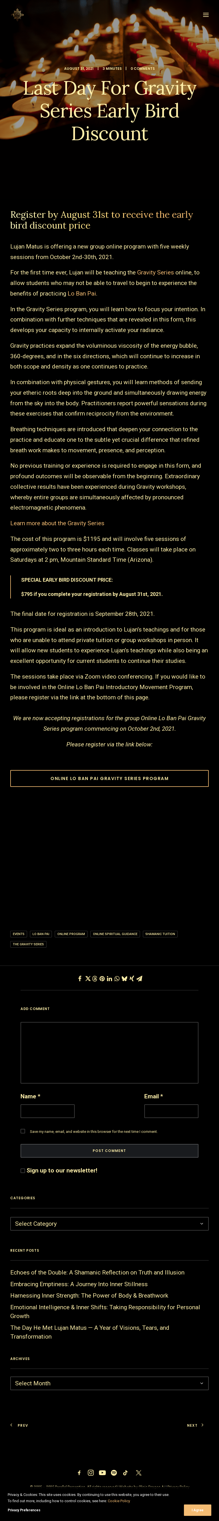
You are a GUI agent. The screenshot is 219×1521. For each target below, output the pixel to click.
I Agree (198, 1510)
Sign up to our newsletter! (62, 1170)
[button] (206, 15)
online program (71, 934)
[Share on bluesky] (124, 978)
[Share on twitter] (87, 978)
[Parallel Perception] (17, 15)
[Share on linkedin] (109, 978)
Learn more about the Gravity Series (57, 523)
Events (19, 934)
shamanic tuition (160, 934)
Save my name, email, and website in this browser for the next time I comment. (94, 1131)
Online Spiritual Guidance (115, 934)
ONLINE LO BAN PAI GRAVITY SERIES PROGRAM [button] (109, 778)
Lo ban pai (41, 934)
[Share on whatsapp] (116, 978)
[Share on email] (139, 978)
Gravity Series (155, 272)
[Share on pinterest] (102, 978)
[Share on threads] (94, 978)
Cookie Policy (119, 1501)
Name (30, 1096)
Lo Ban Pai (82, 293)
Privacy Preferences (24, 1510)
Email (153, 1096)
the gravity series (28, 944)
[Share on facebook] (79, 978)
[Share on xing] (131, 978)
